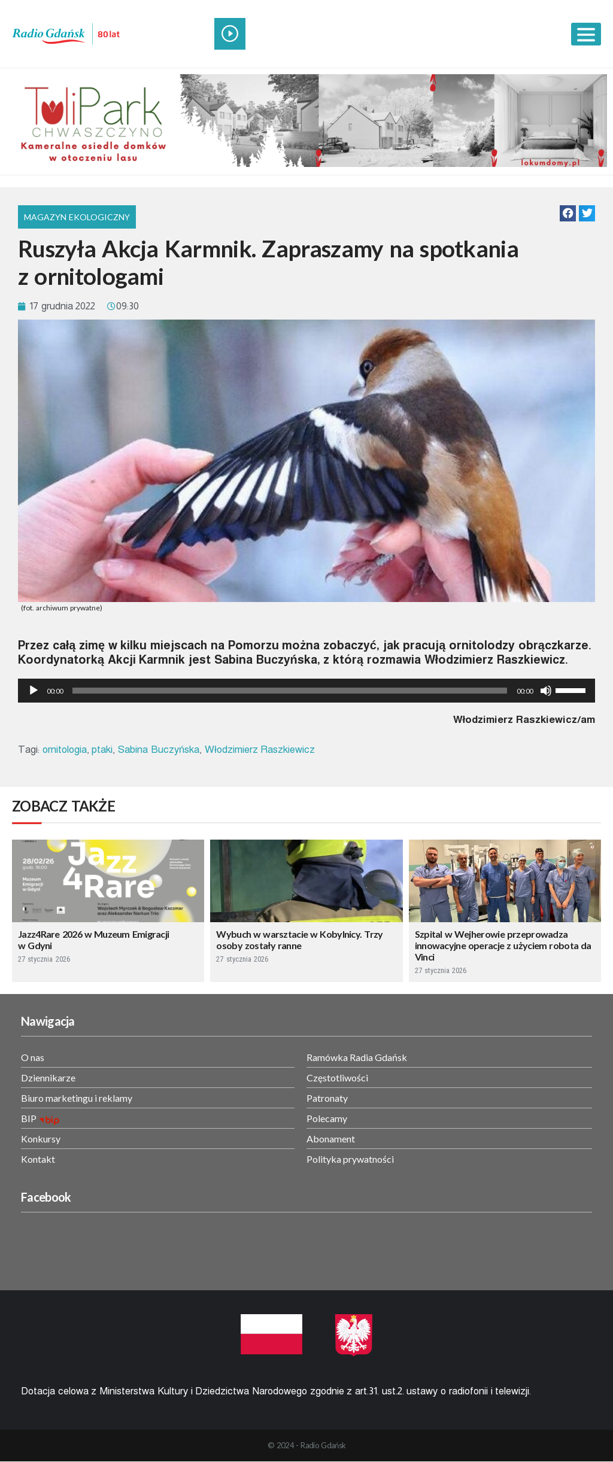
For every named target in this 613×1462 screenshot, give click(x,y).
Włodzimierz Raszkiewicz (260, 749)
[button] (568, 213)
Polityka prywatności (350, 1159)
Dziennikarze (48, 1077)
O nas (32, 1057)
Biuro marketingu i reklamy (76, 1098)
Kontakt (38, 1159)
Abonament (330, 1138)
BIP (29, 1118)
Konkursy (40, 1138)
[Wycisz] (546, 691)
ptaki (102, 749)
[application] (306, 691)
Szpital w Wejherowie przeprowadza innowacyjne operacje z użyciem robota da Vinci (503, 945)
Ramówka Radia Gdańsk (356, 1057)
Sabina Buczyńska (158, 749)
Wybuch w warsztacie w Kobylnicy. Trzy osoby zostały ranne (299, 939)
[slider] (289, 691)
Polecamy (326, 1118)
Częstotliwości (337, 1077)
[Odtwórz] (34, 691)
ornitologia (65, 749)
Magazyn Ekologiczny (77, 217)
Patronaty (327, 1098)
